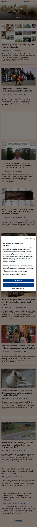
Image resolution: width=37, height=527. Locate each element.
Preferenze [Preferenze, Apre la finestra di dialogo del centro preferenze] (18, 280)
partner (25, 267)
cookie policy (22, 258)
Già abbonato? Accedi (18, 288)
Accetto (18, 284)
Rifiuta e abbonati (29, 238)
